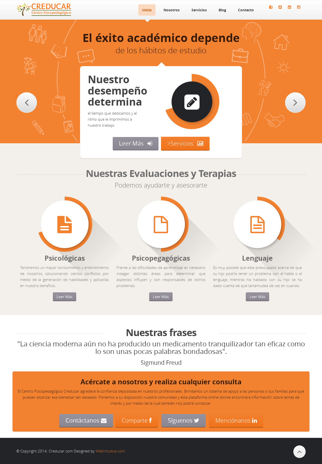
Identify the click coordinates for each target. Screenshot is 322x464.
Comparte (137, 420)
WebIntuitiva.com (110, 450)
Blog (222, 10)
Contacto (246, 10)
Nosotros (172, 10)
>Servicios (180, 143)
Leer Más (131, 143)
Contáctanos (86, 420)
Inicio (147, 10)
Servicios (199, 10)
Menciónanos (236, 420)
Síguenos (183, 420)
